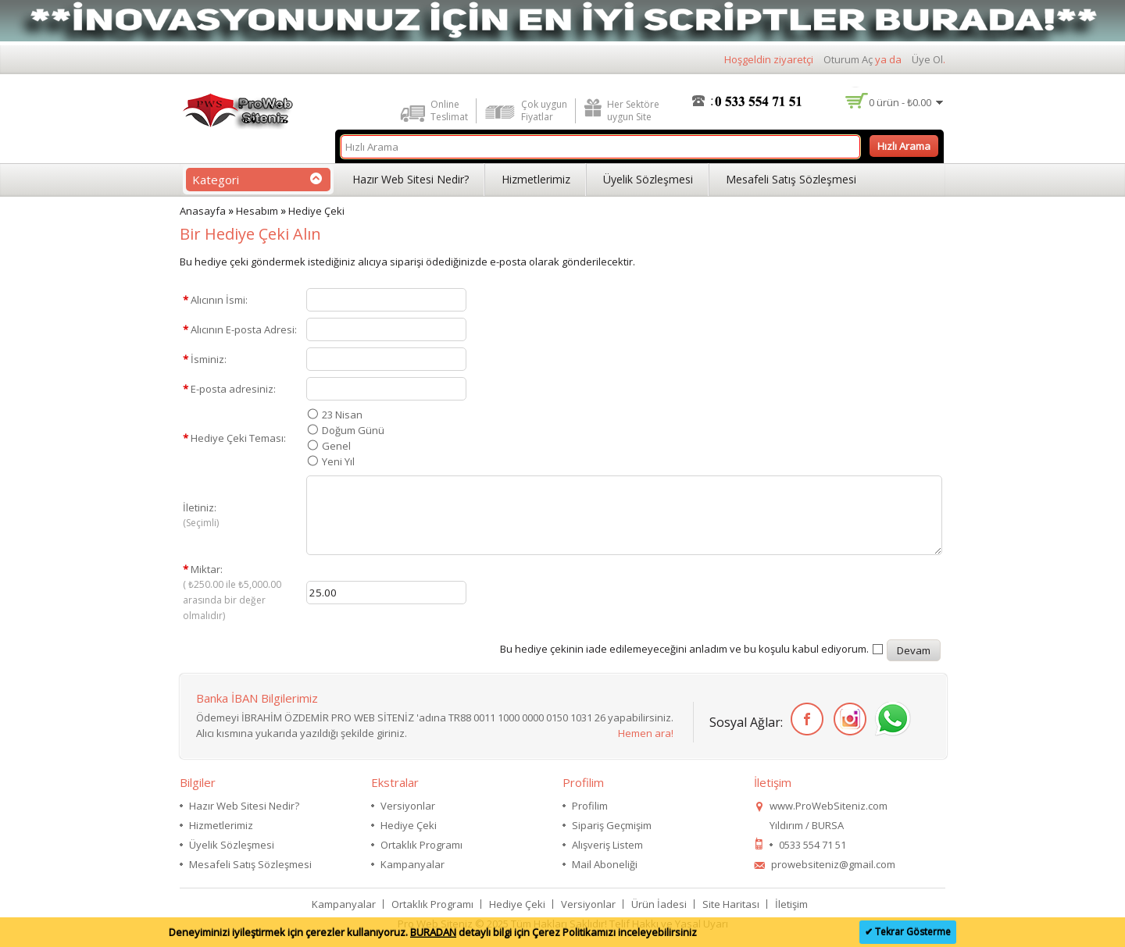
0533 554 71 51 (812, 845)
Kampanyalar (412, 864)
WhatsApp (890, 719)
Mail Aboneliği (605, 864)
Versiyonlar (407, 806)
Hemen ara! (645, 733)
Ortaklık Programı (421, 845)
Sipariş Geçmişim (612, 825)
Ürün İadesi (659, 904)
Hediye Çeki (316, 211)
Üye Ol (927, 59)
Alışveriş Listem (607, 845)
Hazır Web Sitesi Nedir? (410, 179)
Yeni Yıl (338, 461)
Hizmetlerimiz (536, 179)
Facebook (804, 719)
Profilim (590, 806)
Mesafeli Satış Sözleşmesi (791, 179)
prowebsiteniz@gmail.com (833, 864)
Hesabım (257, 211)
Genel (336, 446)
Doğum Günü (353, 430)
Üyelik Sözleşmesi (648, 179)
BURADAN (433, 932)
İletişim (791, 904)
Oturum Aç (848, 59)
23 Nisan (342, 415)
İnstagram (847, 719)
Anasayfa (203, 211)
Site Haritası (730, 904)
